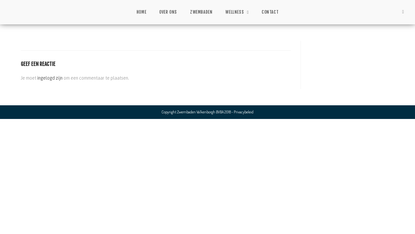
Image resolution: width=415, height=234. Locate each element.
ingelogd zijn (50, 78)
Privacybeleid (244, 112)
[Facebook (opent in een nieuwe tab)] (403, 11)
